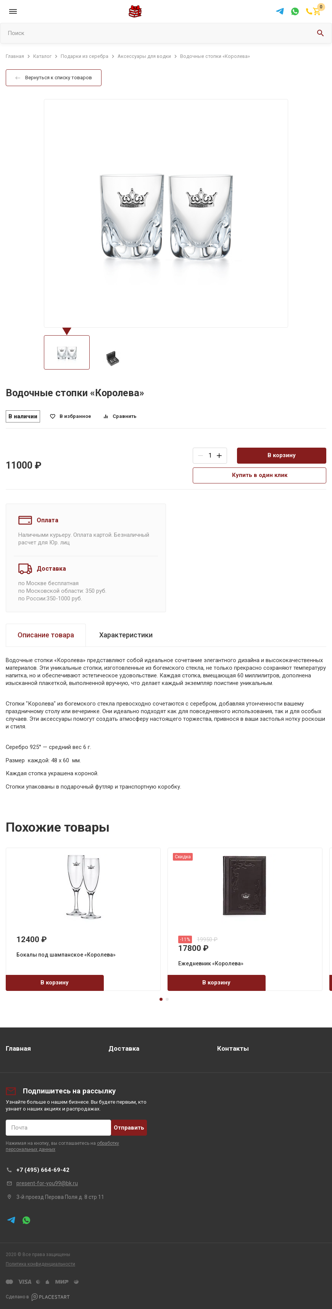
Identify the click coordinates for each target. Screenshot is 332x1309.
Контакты (233, 1048)
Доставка (123, 1048)
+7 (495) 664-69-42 (42, 1170)
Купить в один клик (259, 475)
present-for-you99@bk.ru (47, 1183)
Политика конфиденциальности (40, 1264)
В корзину (282, 455)
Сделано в (38, 1297)
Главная (18, 1048)
